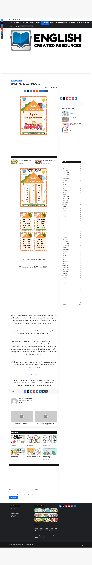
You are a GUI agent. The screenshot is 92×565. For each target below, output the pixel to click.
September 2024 (65, 202)
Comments (79, 104)
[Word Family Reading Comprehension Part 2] (50, 451)
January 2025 (65, 194)
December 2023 (65, 220)
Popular (63, 104)
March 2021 (64, 281)
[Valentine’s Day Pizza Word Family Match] (38, 161)
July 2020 (64, 297)
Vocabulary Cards (14, 456)
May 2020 (64, 300)
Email (10, 489)
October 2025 (65, 176)
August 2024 (64, 204)
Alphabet (32, 22)
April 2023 (64, 235)
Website (36, 489)
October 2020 (65, 291)
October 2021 (65, 271)
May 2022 (64, 257)
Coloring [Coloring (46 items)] (51, 528)
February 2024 (65, 216)
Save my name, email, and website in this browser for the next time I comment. (24, 494)
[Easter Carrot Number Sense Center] (46, 515)
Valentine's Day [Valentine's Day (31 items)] (37, 537)
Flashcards (86, 22)
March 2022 (64, 261)
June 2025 (64, 184)
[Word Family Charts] (65, 130)
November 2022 (65, 245)
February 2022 (65, 263)
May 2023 (64, 233)
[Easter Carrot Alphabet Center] (38, 515)
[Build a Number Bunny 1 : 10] (46, 510)
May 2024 (64, 210)
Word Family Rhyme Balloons (16, 444)
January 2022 (65, 265)
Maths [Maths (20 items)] (49, 530)
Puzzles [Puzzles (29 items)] (53, 530)
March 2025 (64, 190)
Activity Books (17, 22)
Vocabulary (45, 22)
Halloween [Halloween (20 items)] (41, 530)
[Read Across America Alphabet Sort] (46, 520)
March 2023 (64, 237)
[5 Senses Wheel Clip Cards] (34, 439)
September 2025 (65, 178)
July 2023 (64, 230)
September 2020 (65, 293)
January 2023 (65, 241)
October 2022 (65, 247)
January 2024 (65, 218)
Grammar (52, 22)
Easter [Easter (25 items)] (36, 530)
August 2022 (64, 251)
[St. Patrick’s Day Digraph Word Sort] (14, 161)
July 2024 (64, 206)
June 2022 (64, 255)
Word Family (72, 22)
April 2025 (64, 188)
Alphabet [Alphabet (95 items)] (41, 528)
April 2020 (64, 302)
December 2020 (65, 287)
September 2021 (65, 273)
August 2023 (64, 228)
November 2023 (65, 222)
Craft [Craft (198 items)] (56, 528)
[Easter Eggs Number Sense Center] (53, 510)
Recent (70, 104)
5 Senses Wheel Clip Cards (32, 444)
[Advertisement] (38, 9)
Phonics (38, 22)
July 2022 (64, 253)
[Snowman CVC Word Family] (50, 439)
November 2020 (65, 289)
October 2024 (65, 200)
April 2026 (64, 164)
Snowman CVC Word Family (48, 444)
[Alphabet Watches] (65, 113)
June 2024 (64, 208)
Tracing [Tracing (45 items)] (52, 535)
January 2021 (65, 285)
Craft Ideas (25, 22)
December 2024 (65, 196)
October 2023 (65, 224)
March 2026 (64, 166)
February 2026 (65, 168)
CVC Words (79, 22)
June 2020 (64, 298)
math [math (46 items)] (45, 530)
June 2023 (64, 231)
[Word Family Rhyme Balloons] (18, 439)
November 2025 (65, 174)
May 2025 (64, 186)
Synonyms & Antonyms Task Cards (34, 456)
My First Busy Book (73, 117)
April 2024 (64, 212)
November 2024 (65, 198)
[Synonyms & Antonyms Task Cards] (34, 451)
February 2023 (65, 239)
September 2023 (65, 226)
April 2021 (64, 279)
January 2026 (65, 170)
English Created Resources (26, 398)
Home (11, 22)
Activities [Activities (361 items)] (36, 528)
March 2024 (64, 214)
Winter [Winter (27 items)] (43, 537)
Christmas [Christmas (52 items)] (46, 528)
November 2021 (65, 269)
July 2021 (64, 277)
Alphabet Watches (73, 112)
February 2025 (65, 192)
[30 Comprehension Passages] (65, 125)
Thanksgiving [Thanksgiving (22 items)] (37, 535)
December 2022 (65, 243)
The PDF (33, 375)
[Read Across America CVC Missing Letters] (53, 520)
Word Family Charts (74, 129)
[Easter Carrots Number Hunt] (38, 510)
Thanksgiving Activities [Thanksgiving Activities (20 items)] (45, 535)
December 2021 (65, 267)
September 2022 (65, 249)
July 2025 (64, 182)
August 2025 (64, 180)
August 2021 (64, 275)
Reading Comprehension (61, 22)
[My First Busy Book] (65, 119)
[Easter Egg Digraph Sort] (53, 515)
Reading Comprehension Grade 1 (68, 108)
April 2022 (64, 259)
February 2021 (65, 283)
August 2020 (64, 295)
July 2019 (64, 304)
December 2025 (65, 172)
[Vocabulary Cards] (18, 451)
